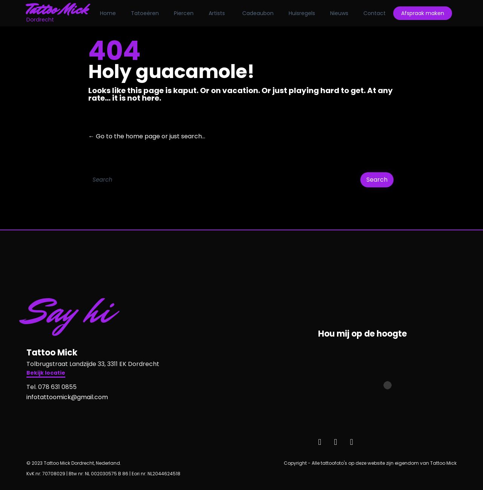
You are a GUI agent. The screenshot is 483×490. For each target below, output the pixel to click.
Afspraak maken (422, 13)
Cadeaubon (258, 13)
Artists (217, 13)
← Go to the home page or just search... (146, 136)
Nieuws (339, 13)
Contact (374, 13)
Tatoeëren (145, 13)
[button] (45, 374)
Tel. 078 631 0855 (51, 387)
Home (108, 13)
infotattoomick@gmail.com (67, 397)
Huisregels (302, 13)
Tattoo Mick (57, 9)
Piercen (184, 13)
